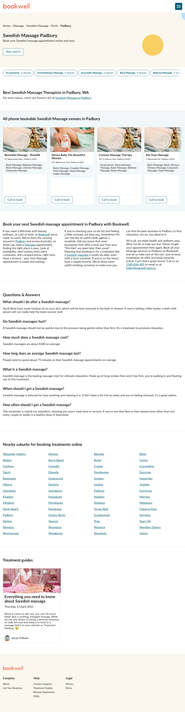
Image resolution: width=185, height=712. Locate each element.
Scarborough (102, 515)
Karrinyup (145, 490)
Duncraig (145, 472)
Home (6, 25)
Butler (98, 460)
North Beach (11, 509)
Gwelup (99, 478)
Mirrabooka (55, 503)
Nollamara (145, 503)
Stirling (7, 521)
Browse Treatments (43, 692)
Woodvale (100, 533)
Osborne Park (148, 509)
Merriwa (144, 496)
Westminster (11, 533)
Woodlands (55, 533)
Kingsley (8, 496)
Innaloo (98, 484)
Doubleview (101, 472)
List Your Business (12, 688)
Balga (142, 454)
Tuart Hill (145, 521)
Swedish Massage (37, 25)
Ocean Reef (101, 509)
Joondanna (55, 490)
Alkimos (53, 454)
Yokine (143, 533)
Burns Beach (56, 460)
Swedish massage (77, 255)
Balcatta (99, 454)
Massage (18, 25)
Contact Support (42, 684)
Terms (69, 688)
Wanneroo (54, 527)
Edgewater (9, 478)
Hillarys (7, 484)
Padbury (66, 25)
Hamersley (146, 478)
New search (13, 51)
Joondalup (9, 490)
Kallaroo (99, 490)
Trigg (97, 521)
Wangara (8, 527)
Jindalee (144, 484)
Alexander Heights (14, 454)
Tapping (53, 521)
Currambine (146, 466)
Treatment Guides (43, 688)
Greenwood (55, 478)
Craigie (98, 466)
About (6, 684)
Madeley (99, 496)
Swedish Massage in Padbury (73, 98)
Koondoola (55, 496)
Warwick (99, 527)
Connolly (54, 466)
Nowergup (54, 509)
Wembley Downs (150, 527)
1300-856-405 (135, 264)
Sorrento (144, 515)
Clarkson (8, 466)
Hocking (53, 484)
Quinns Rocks (56, 515)
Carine (143, 460)
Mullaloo (99, 503)
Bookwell (44, 234)
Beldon (7, 460)
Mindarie (8, 503)
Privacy (70, 684)
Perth (54, 25)
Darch (6, 472)
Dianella (53, 472)
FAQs (36, 696)
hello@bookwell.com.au (141, 268)
